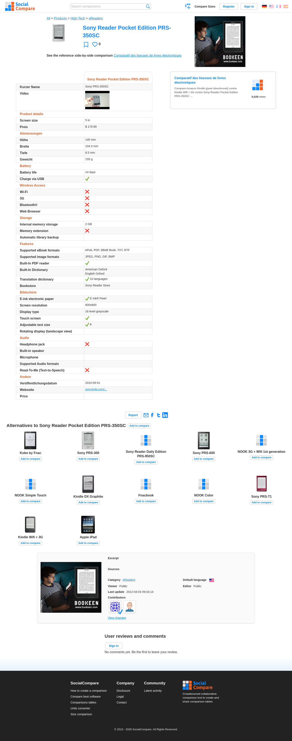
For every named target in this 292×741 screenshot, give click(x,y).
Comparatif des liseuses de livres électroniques (147, 55)
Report (133, 415)
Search (148, 6)
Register (229, 6)
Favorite (86, 44)
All (48, 18)
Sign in (249, 6)
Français (278, 6)
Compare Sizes (204, 6)
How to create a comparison (89, 690)
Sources (113, 569)
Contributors (117, 597)
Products (60, 18)
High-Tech (77, 18)
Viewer (112, 586)
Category (114, 579)
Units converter (80, 708)
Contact (122, 702)
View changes (117, 617)
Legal (120, 696)
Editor (187, 586)
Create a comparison (188, 7)
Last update (116, 591)
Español (285, 6)
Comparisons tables (83, 702)
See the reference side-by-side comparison (80, 55)
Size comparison (81, 714)
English (271, 6)
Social (201, 685)
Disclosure (123, 690)
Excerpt (113, 558)
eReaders (96, 18)
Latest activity (153, 690)
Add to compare (139, 425)
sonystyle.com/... (96, 389)
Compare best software (86, 696)
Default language (194, 579)
